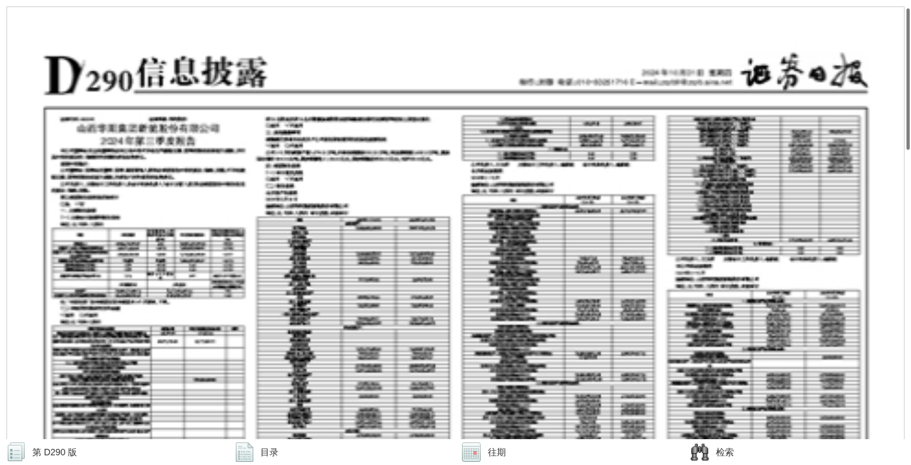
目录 (269, 452)
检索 (725, 452)
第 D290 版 (54, 452)
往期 (497, 452)
